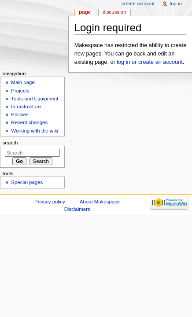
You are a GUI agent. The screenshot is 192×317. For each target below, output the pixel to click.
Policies (19, 114)
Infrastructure (26, 106)
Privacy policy (49, 201)
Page (85, 12)
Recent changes (29, 122)
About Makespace (100, 201)
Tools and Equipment (34, 98)
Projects (20, 90)
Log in (176, 3)
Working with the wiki (34, 130)
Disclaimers (77, 209)
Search (10, 142)
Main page (23, 82)
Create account (138, 3)
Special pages (27, 182)
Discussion (114, 12)
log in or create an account (150, 62)
